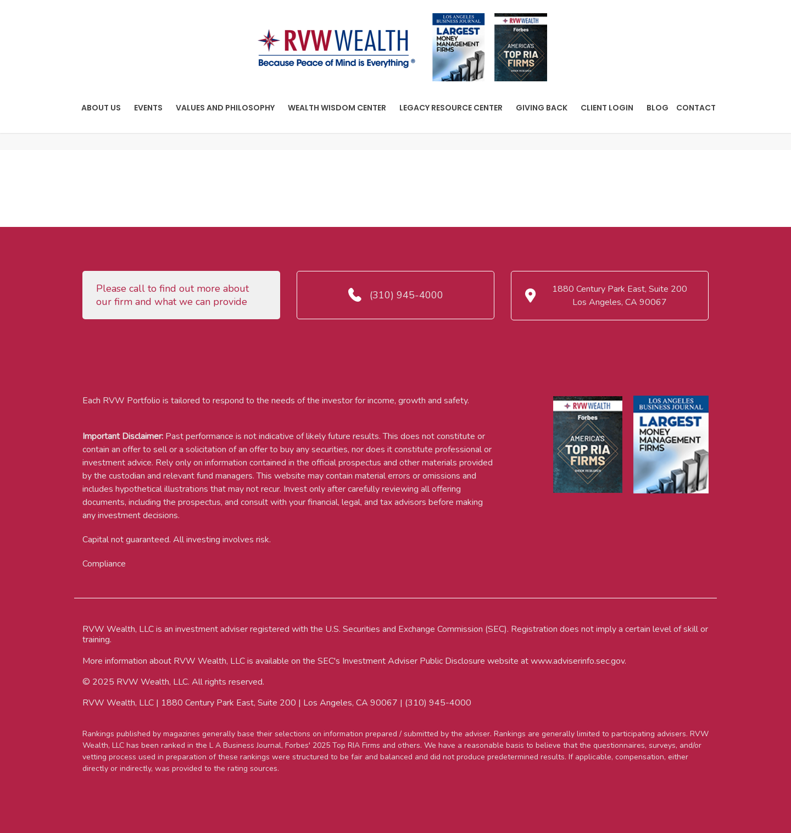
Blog (658, 107)
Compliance (104, 564)
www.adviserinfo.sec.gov (578, 661)
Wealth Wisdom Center (337, 107)
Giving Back (541, 107)
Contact (696, 107)
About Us (101, 107)
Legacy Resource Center (451, 107)
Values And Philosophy (225, 107)
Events (148, 107)
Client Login (607, 107)
